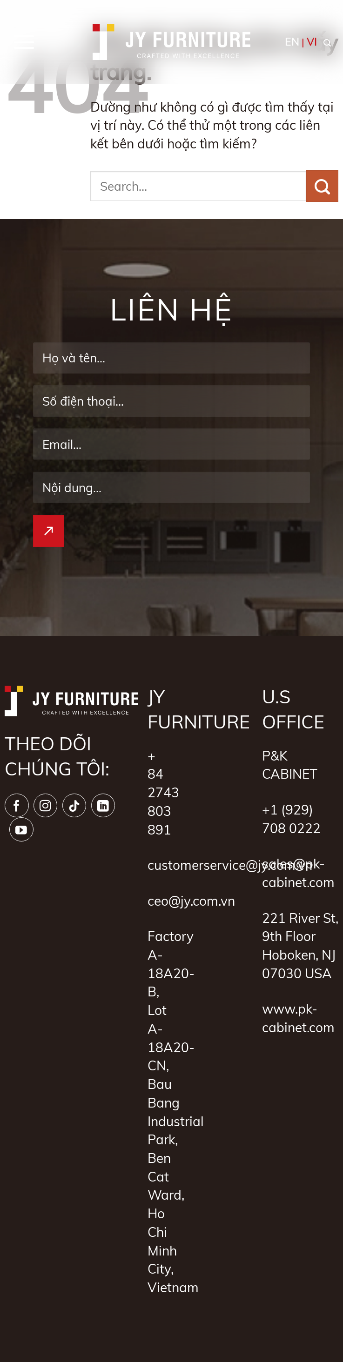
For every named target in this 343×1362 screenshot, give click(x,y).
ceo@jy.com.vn (191, 900)
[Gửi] (322, 186)
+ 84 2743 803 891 (163, 792)
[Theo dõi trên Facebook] (17, 806)
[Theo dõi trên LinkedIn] (103, 806)
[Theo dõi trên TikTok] (74, 806)
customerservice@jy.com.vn (230, 864)
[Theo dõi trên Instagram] (46, 806)
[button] (24, 42)
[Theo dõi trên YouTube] (21, 829)
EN (292, 41)
